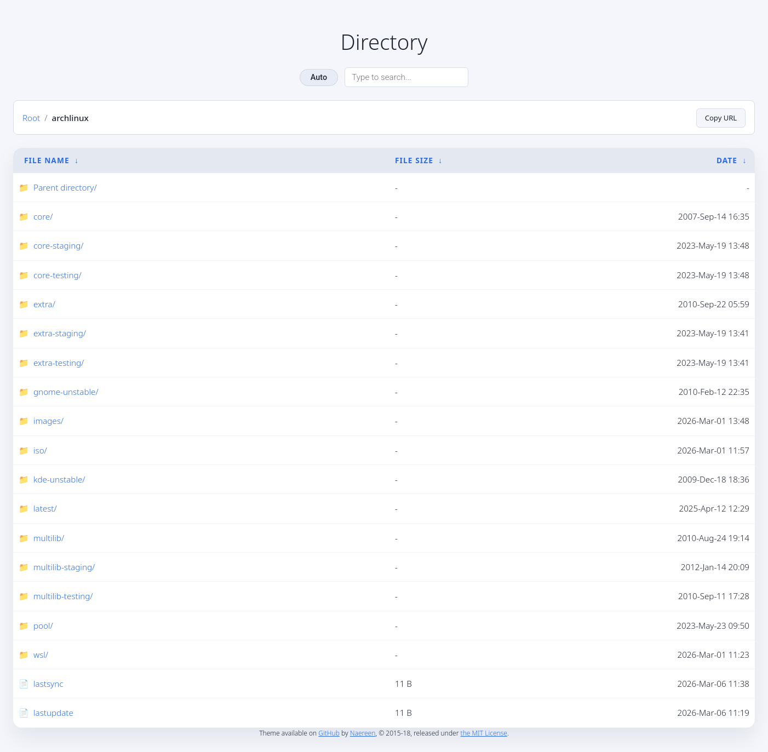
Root (31, 117)
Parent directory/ (65, 187)
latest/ (45, 508)
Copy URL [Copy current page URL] (719, 117)
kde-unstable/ (59, 479)
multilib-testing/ (63, 596)
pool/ (43, 625)
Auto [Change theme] (319, 77)
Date (727, 160)
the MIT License (484, 733)
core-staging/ (58, 245)
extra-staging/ (59, 333)
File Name (47, 160)
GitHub (329, 733)
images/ (48, 421)
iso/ (40, 450)
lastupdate (53, 713)
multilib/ (48, 537)
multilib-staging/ (64, 566)
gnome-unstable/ (66, 392)
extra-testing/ (58, 362)
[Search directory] (406, 77)
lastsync (48, 684)
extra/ (44, 304)
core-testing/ (57, 274)
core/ (43, 216)
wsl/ (40, 654)
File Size (414, 160)
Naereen (363, 733)
